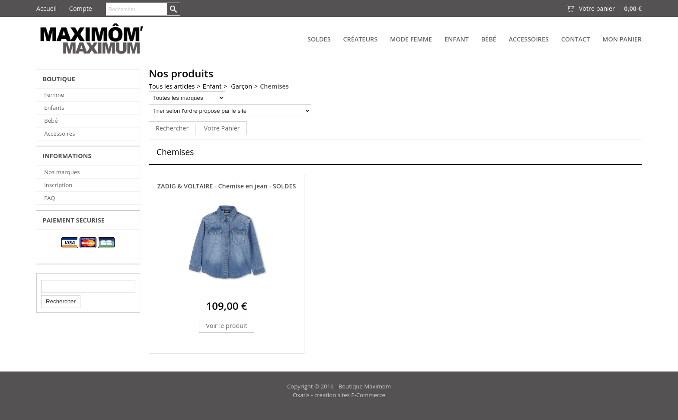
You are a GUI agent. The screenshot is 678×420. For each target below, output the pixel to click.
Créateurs (360, 39)
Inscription (58, 185)
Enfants (54, 107)
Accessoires (528, 39)
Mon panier (622, 39)
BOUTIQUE (58, 79)
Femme (54, 95)
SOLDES (319, 39)
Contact (575, 39)
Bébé (488, 39)
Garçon (241, 86)
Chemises (274, 86)
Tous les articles (172, 86)
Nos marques (62, 172)
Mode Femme (411, 39)
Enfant (457, 39)
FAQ (49, 198)
